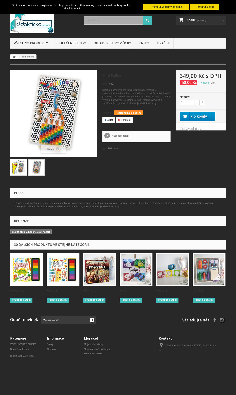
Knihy (144, 43)
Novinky (51, 349)
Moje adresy (91, 358)
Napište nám (54, 363)
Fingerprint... (18, 290)
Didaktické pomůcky (112, 43)
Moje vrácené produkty (97, 349)
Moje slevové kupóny (96, 368)
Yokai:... (124, 290)
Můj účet (91, 338)
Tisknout (113, 148)
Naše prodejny (55, 358)
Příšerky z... (90, 290)
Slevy (50, 344)
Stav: (105, 83)
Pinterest (124, 119)
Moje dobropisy (93, 353)
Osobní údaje (91, 363)
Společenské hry (70, 43)
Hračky (163, 43)
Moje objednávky (93, 344)
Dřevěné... (162, 290)
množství (185, 96)
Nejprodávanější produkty (62, 353)
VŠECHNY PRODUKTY (31, 43)
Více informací (71, 8)
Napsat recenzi (120, 135)
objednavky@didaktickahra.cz (189, 359)
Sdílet (109, 119)
